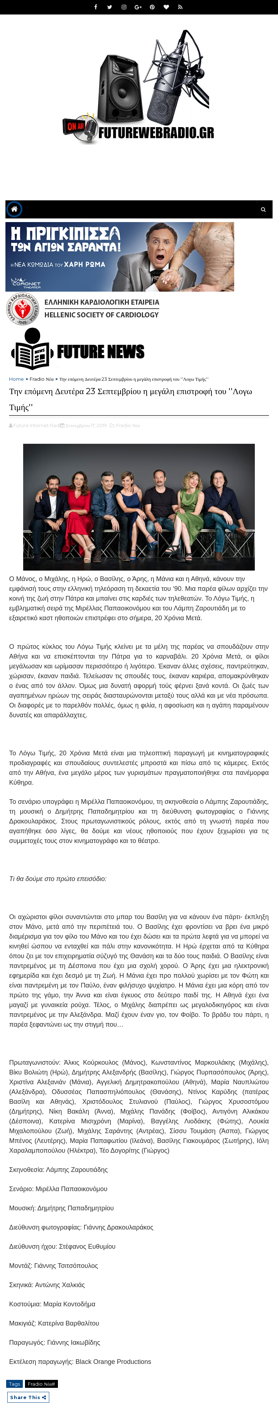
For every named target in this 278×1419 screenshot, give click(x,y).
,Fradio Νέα (127, 423)
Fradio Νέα (42, 379)
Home (16, 379)
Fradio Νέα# (41, 1382)
